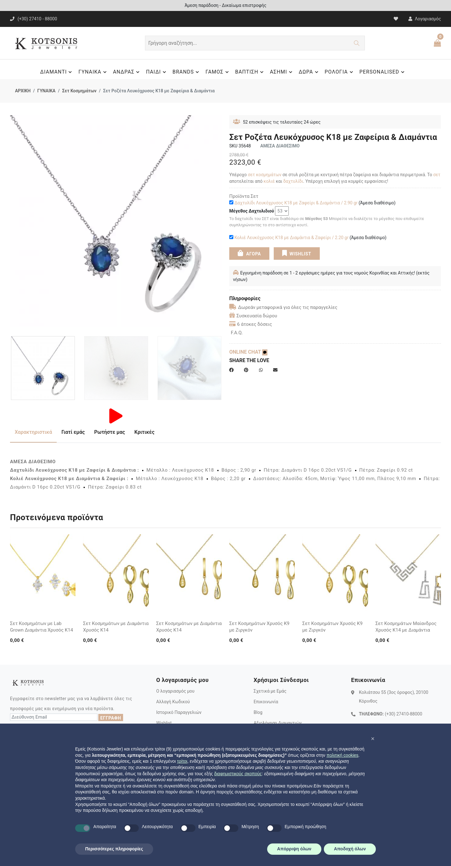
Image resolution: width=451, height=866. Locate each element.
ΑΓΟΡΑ (249, 253)
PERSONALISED (383, 72)
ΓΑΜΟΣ (217, 72)
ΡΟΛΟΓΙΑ (340, 72)
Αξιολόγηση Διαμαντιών (278, 722)
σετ (436, 174)
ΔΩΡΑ (309, 72)
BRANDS (187, 72)
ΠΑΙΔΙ (157, 72)
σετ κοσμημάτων (264, 174)
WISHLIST (296, 253)
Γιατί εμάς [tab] (73, 432)
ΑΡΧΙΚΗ (23, 90)
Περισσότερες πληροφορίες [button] (114, 848)
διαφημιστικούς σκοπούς (238, 773)
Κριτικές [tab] (144, 432)
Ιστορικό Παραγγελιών (179, 712)
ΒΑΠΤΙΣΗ (250, 72)
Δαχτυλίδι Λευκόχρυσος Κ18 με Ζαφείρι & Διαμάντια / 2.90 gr (295, 202)
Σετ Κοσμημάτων (79, 90)
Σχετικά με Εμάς (270, 691)
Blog (258, 712)
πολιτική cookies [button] (342, 755)
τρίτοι (182, 761)
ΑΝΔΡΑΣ (127, 72)
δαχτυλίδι (293, 181)
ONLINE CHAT (248, 352)
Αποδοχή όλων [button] (350, 848)
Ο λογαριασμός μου (175, 691)
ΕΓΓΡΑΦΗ (110, 717)
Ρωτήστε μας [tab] (109, 432)
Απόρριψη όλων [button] (294, 848)
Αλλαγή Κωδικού (173, 701)
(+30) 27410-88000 (403, 713)
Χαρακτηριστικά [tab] (33, 432)
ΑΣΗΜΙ (282, 72)
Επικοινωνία (266, 701)
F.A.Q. (237, 333)
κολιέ (269, 181)
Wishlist (164, 722)
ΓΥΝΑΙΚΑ (93, 72)
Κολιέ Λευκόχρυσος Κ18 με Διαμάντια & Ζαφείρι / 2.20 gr (291, 237)
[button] (373, 739)
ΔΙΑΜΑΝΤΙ (57, 72)
